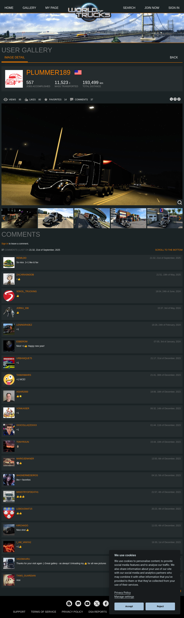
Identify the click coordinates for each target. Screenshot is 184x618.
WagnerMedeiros (27, 475)
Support (19, 611)
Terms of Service (43, 611)
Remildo (21, 258)
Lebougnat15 (24, 509)
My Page (52, 7)
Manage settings (124, 596)
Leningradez (24, 325)
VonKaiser (22, 408)
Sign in (4, 243)
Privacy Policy (72, 611)
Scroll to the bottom (169, 250)
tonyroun (22, 442)
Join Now (151, 7)
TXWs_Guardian (26, 575)
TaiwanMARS (23, 375)
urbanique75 (24, 358)
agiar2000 (22, 391)
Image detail (14, 57)
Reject (160, 606)
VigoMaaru (23, 559)
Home (9, 7)
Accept (129, 606)
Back (174, 57)
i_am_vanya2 (23, 542)
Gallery (29, 7)
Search (129, 7)
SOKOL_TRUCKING (26, 291)
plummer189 (48, 72)
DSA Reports (98, 611)
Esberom (21, 341)
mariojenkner (25, 458)
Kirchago (22, 525)
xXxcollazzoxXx (26, 425)
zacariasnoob (25, 274)
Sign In (173, 7)
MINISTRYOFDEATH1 (27, 492)
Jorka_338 (22, 308)
